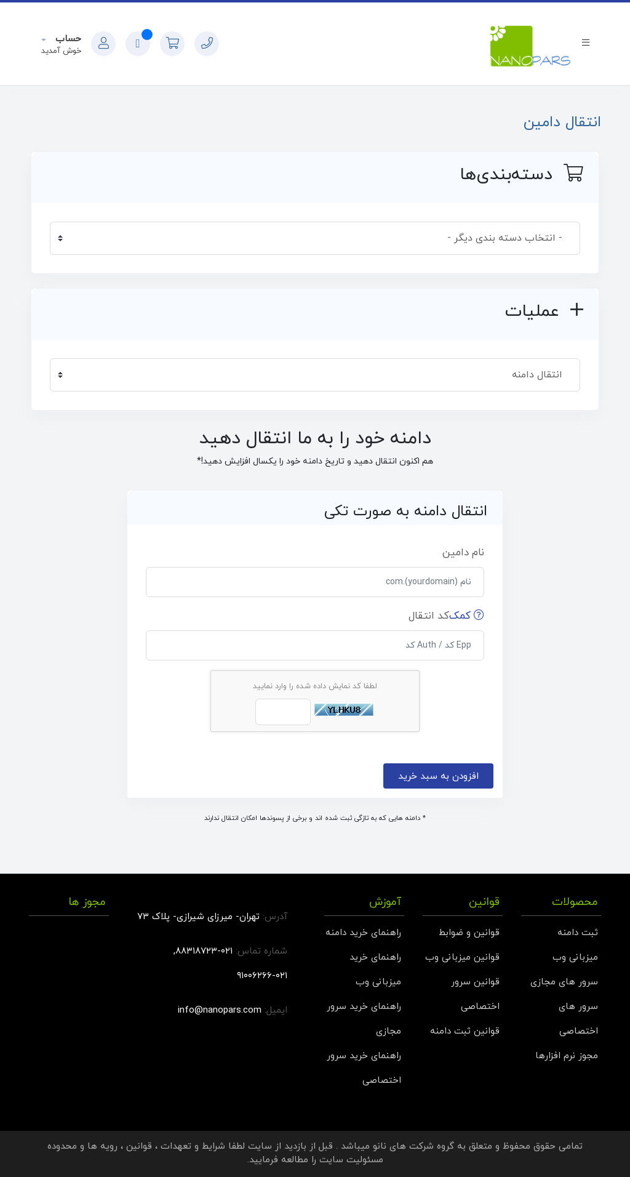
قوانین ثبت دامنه (465, 1031)
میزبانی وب (575, 957)
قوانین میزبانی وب (462, 957)
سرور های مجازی (564, 982)
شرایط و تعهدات (193, 1146)
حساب (66, 39)
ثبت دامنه (577, 932)
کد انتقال (446, 616)
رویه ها (102, 1146)
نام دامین (463, 552)
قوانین (139, 1146)
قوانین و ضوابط (469, 932)
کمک (466, 616)
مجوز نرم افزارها (566, 1056)
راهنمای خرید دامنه (363, 932)
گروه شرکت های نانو (413, 1146)
